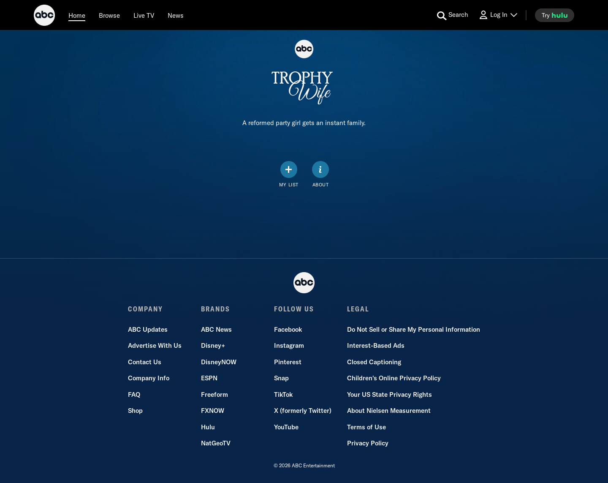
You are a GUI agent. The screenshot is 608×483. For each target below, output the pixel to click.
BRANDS (215, 309)
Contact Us (144, 362)
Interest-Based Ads (375, 345)
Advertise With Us (155, 345)
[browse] (109, 15)
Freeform (214, 394)
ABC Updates (148, 329)
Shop (135, 411)
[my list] (289, 174)
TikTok (283, 394)
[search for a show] (452, 15)
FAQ (134, 394)
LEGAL (358, 309)
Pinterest (287, 362)
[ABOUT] (320, 174)
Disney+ (213, 345)
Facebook (288, 329)
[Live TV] (143, 15)
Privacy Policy (367, 443)
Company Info (148, 378)
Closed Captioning (374, 362)
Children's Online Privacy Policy (394, 378)
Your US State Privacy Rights (389, 394)
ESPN (209, 378)
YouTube (286, 427)
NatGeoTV (216, 443)
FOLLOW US (294, 309)
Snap (281, 378)
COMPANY (145, 309)
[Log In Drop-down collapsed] (497, 15)
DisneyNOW (218, 362)
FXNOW (212, 411)
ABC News (216, 329)
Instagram (289, 345)
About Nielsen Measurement (389, 411)
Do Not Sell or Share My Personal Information (413, 329)
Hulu (208, 427)
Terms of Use (366, 427)
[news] (176, 15)
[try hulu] (554, 15)
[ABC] (44, 16)
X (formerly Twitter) (302, 411)
